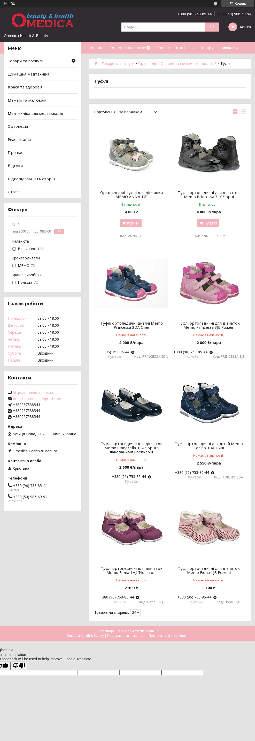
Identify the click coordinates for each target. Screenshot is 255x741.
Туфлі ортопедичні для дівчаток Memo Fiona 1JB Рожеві (209, 570)
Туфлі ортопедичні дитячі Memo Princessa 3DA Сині (131, 325)
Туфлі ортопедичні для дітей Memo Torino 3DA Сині (209, 445)
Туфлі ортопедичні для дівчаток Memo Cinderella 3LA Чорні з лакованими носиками (132, 447)
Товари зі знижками (219, 47)
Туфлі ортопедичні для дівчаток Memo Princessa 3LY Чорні (209, 194)
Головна (96, 47)
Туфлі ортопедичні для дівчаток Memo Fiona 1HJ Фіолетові (132, 570)
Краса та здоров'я (25, 86)
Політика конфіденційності (169, 635)
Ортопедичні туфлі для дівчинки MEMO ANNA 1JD (131, 194)
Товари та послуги (127, 47)
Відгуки (15, 165)
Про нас (163, 47)
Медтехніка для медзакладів (35, 113)
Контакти (185, 47)
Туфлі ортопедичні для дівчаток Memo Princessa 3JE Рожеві (209, 325)
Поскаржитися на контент (126, 635)
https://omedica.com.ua (33, 392)
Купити (133, 223)
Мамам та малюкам (27, 100)
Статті (14, 191)
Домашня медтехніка (28, 74)
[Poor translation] (19, 666)
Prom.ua (152, 631)
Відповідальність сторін (31, 178)
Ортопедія (18, 126)
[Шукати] (212, 27)
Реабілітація (19, 139)
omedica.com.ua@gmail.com (37, 398)
